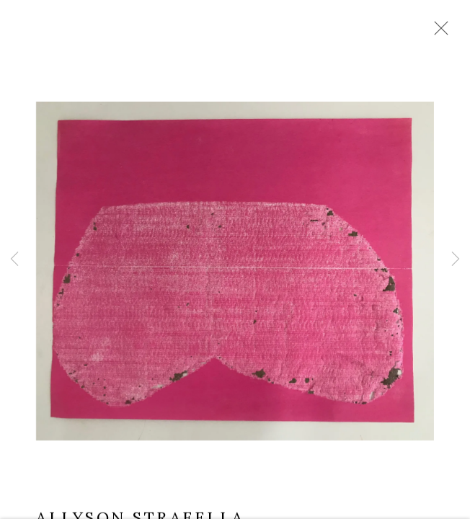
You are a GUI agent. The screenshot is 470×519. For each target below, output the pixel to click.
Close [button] (437, 32)
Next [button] (455, 259)
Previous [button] (14, 259)
